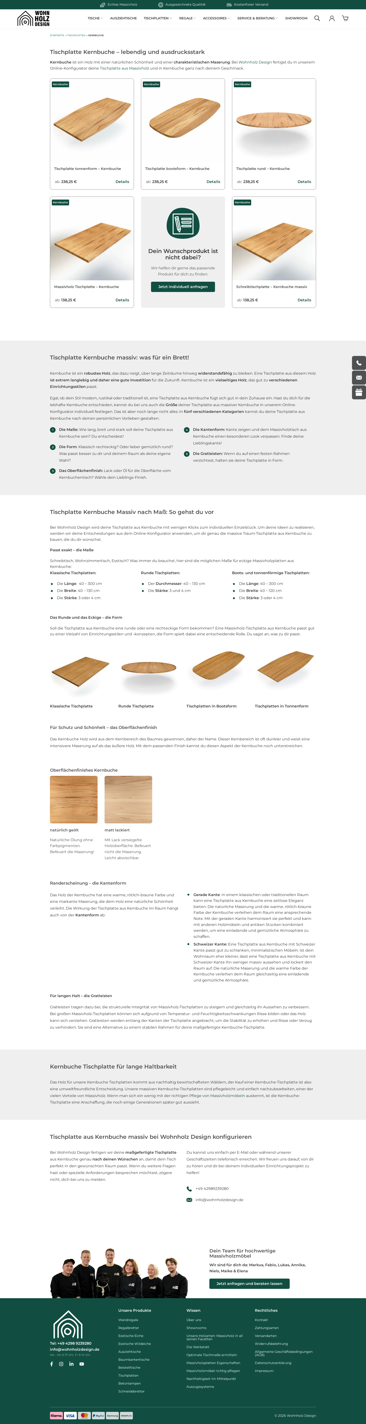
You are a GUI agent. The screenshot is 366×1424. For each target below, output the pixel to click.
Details (122, 183)
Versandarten (266, 1336)
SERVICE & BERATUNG (256, 18)
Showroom (296, 18)
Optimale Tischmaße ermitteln (212, 1355)
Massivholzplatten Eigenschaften (213, 1363)
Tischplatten (76, 35)
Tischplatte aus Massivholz (124, 69)
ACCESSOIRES (216, 18)
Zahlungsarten (267, 1328)
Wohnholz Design (255, 62)
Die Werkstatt (198, 1347)
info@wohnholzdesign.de (219, 1206)
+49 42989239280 (212, 1195)
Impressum (264, 1371)
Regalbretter (128, 1328)
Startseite (57, 35)
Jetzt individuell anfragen (183, 288)
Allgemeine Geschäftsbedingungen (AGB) (284, 1353)
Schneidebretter (131, 1391)
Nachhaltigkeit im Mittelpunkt (211, 1379)
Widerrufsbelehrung (271, 1344)
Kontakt (261, 1320)
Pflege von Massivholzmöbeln (217, 1102)
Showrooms (196, 1328)
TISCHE (96, 18)
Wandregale (128, 1320)
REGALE (187, 18)
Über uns (194, 1320)
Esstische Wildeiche (134, 1344)
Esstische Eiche (130, 1336)
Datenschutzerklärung (273, 1363)
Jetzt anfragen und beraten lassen (249, 1284)
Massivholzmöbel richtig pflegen (213, 1371)
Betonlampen (129, 1383)
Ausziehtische (126, 18)
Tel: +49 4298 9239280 (71, 1343)
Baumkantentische (133, 1359)
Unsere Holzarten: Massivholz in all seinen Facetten (215, 1337)
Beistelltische (129, 1367)
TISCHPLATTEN (158, 18)
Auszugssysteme (200, 1387)
